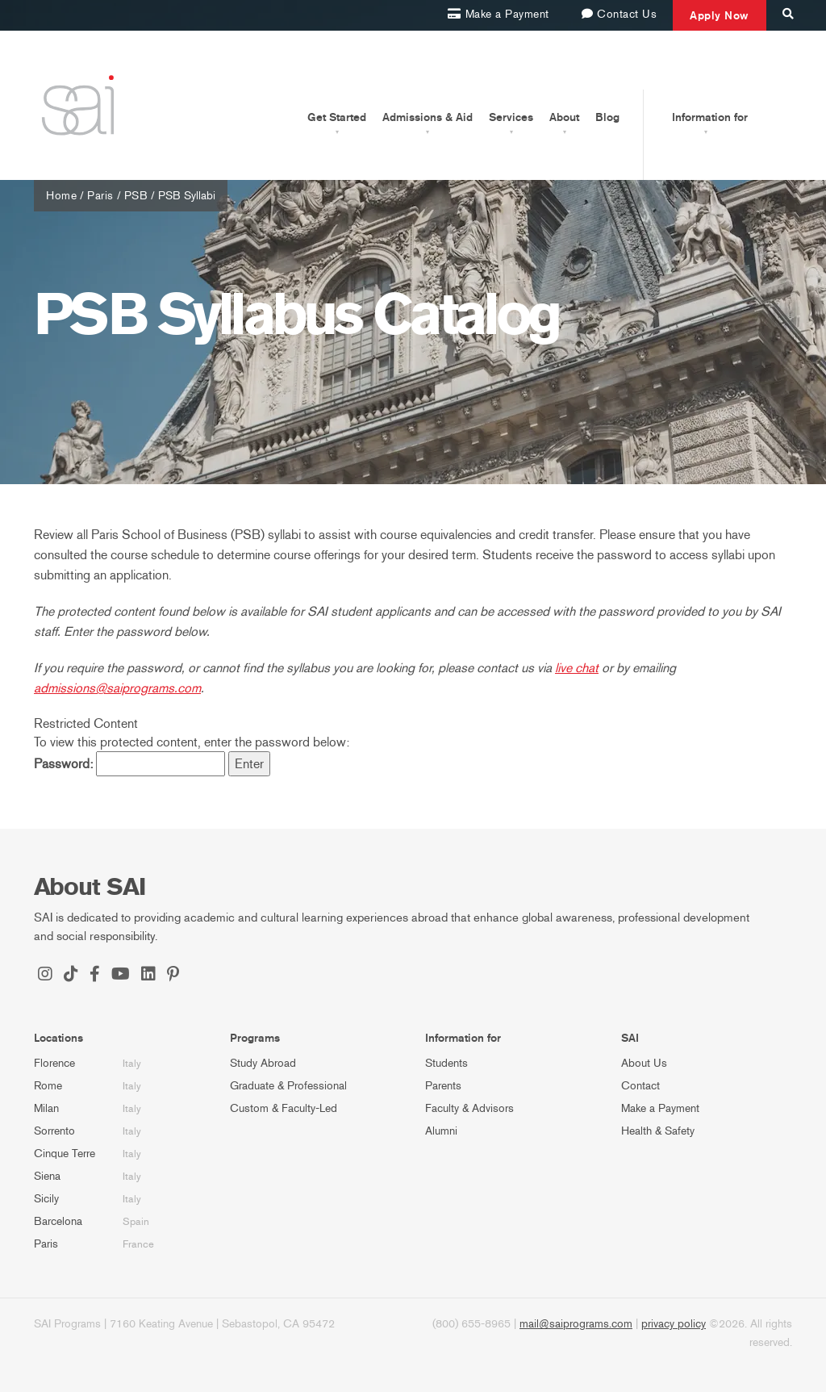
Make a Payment (660, 1108)
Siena (47, 1176)
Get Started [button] (336, 117)
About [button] (564, 117)
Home (61, 196)
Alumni (441, 1131)
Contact (640, 1086)
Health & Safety (658, 1131)
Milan (46, 1108)
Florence (54, 1063)
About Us (644, 1063)
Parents (443, 1086)
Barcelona (58, 1221)
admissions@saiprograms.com (117, 688)
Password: (129, 763)
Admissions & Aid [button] (427, 117)
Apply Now (719, 15)
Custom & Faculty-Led (283, 1108)
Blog (607, 117)
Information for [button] (710, 117)
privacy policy (673, 1324)
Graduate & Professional (288, 1086)
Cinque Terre (64, 1153)
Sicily (46, 1199)
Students (446, 1063)
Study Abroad (263, 1063)
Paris (100, 196)
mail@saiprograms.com (575, 1324)
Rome (48, 1086)
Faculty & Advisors (469, 1108)
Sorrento (54, 1131)
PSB (136, 196)
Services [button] (511, 117)
